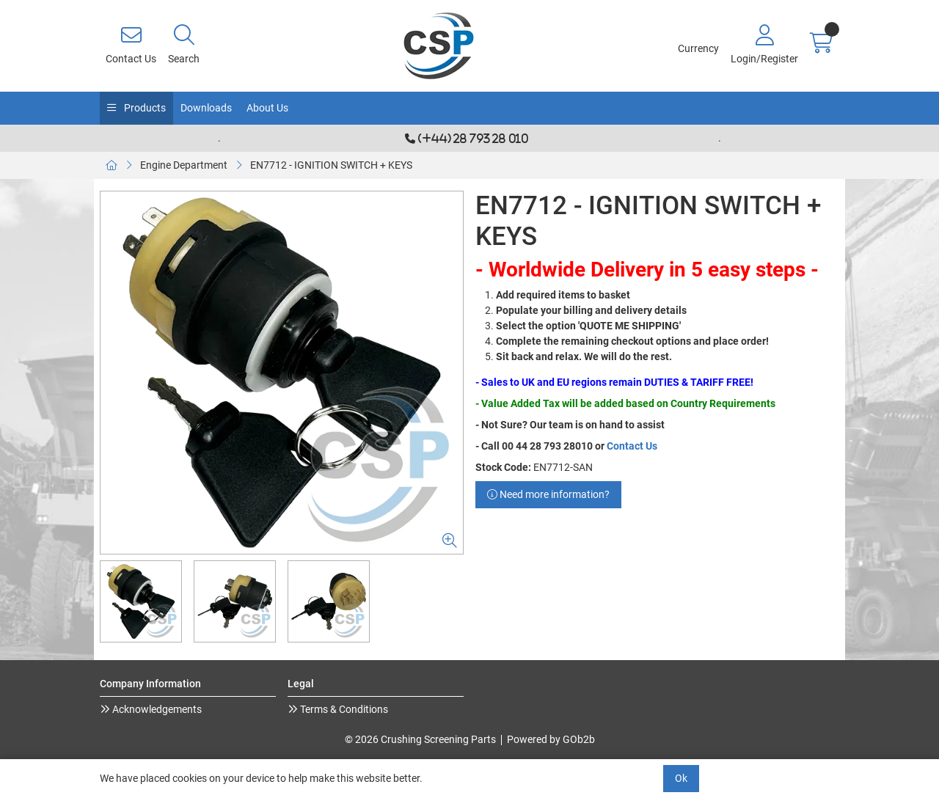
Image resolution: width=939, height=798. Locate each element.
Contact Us (632, 446)
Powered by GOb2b (551, 739)
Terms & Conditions (343, 709)
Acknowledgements (156, 709)
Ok (681, 778)
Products (144, 108)
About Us (267, 108)
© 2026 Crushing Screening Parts (420, 739)
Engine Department (183, 165)
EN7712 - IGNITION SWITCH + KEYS (331, 165)
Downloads (206, 108)
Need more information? (548, 494)
